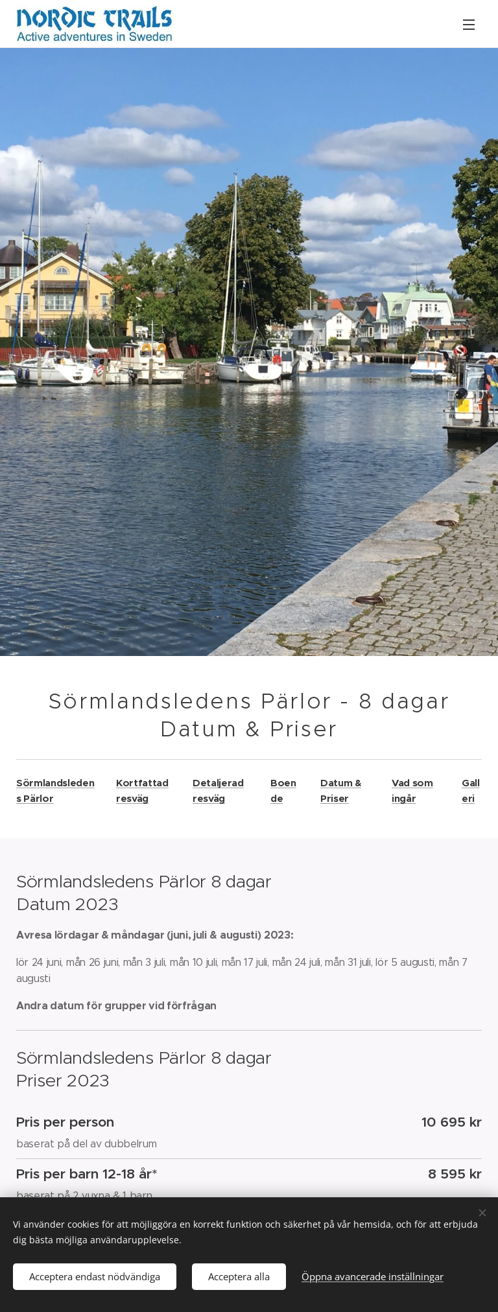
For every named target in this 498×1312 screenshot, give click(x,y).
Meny (469, 24)
